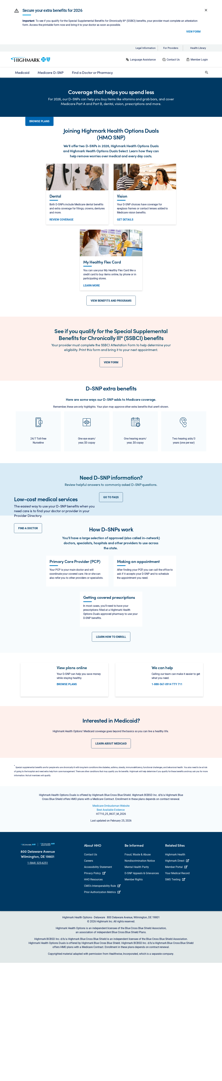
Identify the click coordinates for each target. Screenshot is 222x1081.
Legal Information (145, 48)
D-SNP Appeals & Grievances (142, 991)
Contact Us (173, 59)
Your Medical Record (177, 991)
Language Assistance (143, 59)
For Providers (170, 48)
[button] (16, 10)
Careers (88, 979)
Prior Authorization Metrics (102, 1010)
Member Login (199, 59)
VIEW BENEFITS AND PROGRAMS (111, 359)
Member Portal (176, 985)
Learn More (91, 344)
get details (125, 278)
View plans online (72, 785)
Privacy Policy (95, 991)
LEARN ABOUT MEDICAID (111, 861)
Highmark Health (175, 972)
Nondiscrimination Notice (140, 979)
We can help (162, 785)
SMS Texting (175, 997)
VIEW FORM (111, 421)
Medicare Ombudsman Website (111, 924)
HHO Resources (93, 997)
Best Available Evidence (111, 928)
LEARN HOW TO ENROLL (111, 755)
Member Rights (134, 997)
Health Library (198, 48)
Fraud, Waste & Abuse (138, 972)
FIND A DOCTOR (28, 617)
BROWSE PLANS (39, 125)
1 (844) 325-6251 (37, 981)
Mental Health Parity (137, 985)
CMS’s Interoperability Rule (102, 1004)
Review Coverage (61, 278)
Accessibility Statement (98, 985)
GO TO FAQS (111, 556)
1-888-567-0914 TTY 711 (167, 802)
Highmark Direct (177, 979)
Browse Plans (67, 802)
